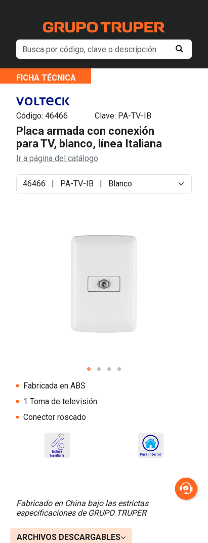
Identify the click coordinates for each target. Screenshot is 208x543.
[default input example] (104, 49)
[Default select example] (104, 183)
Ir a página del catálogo (57, 158)
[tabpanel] (104, 284)
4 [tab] (119, 369)
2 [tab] (99, 369)
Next (186, 293)
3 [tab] (109, 369)
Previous (22, 293)
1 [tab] (89, 369)
